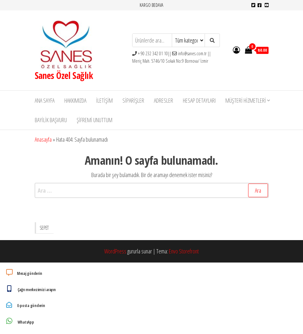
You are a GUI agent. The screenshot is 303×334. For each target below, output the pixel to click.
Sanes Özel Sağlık (64, 75)
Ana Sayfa (45, 100)
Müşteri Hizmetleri (245, 100)
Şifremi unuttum (94, 120)
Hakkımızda (75, 100)
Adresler (163, 100)
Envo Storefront (184, 251)
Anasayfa (43, 139)
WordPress (115, 251)
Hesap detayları (199, 100)
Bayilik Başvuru (51, 120)
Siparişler (133, 100)
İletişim (104, 100)
